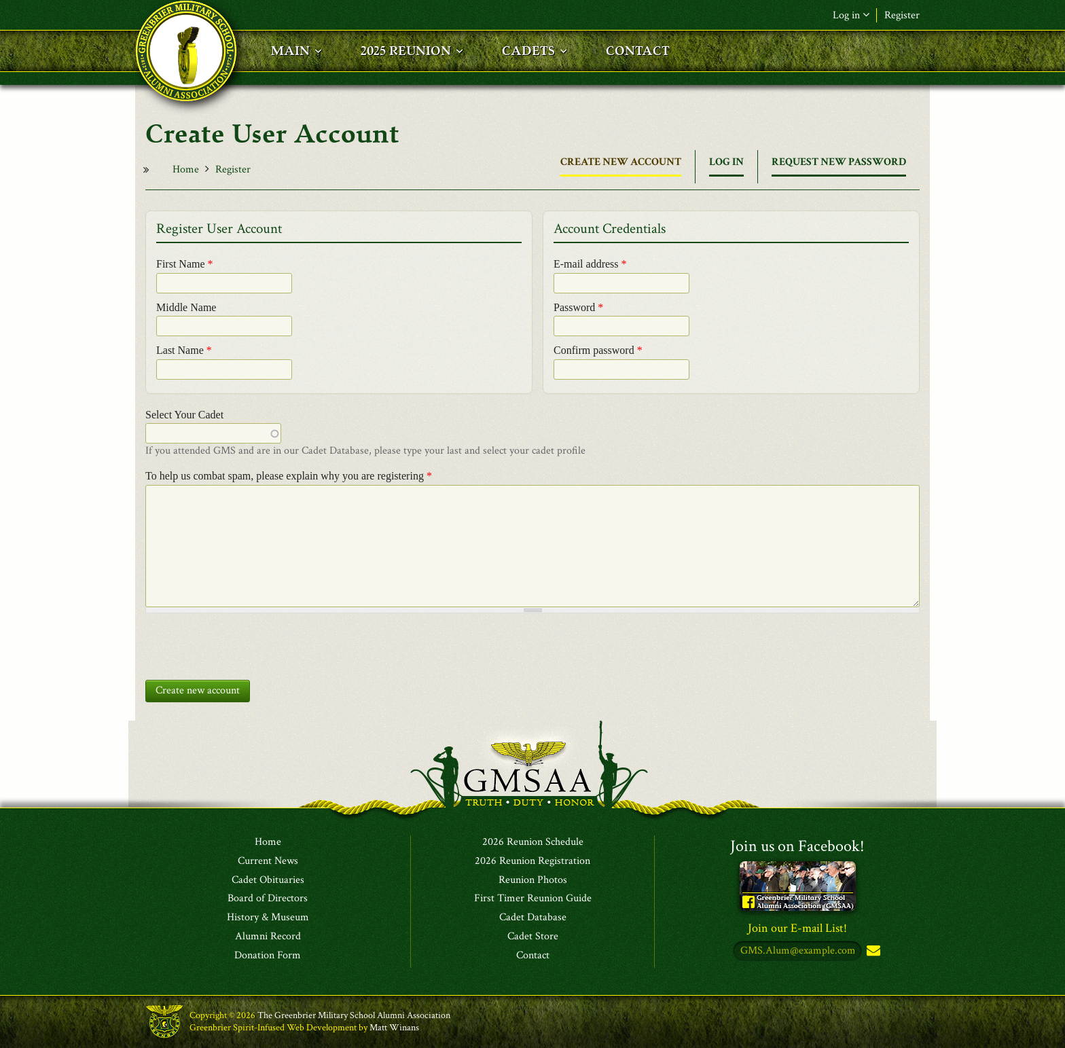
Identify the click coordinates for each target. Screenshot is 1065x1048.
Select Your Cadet (184, 414)
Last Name (184, 350)
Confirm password (598, 350)
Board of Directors (268, 898)
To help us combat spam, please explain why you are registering (288, 476)
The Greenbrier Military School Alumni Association (353, 1015)
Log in (851, 15)
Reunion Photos (533, 880)
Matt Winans (394, 1028)
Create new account (620, 166)
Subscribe (872, 951)
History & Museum (268, 917)
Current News (268, 861)
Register (902, 15)
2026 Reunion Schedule (532, 842)
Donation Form (267, 955)
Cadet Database (532, 917)
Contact (532, 955)
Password (578, 307)
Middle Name (186, 307)
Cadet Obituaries (268, 880)
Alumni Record (268, 936)
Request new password (839, 162)
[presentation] (248, 643)
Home (186, 169)
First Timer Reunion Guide (533, 898)
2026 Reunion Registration (532, 861)
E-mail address (590, 264)
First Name (184, 264)
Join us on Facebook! (797, 845)
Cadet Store (532, 936)
